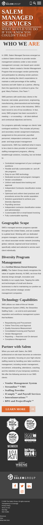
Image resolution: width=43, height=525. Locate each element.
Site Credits (5, 512)
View (1, 518)
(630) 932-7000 (31, 3)
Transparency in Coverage (10, 503)
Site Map (4, 510)
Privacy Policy (6, 505)
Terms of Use (6, 508)
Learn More (16, 409)
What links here (5, 520)
